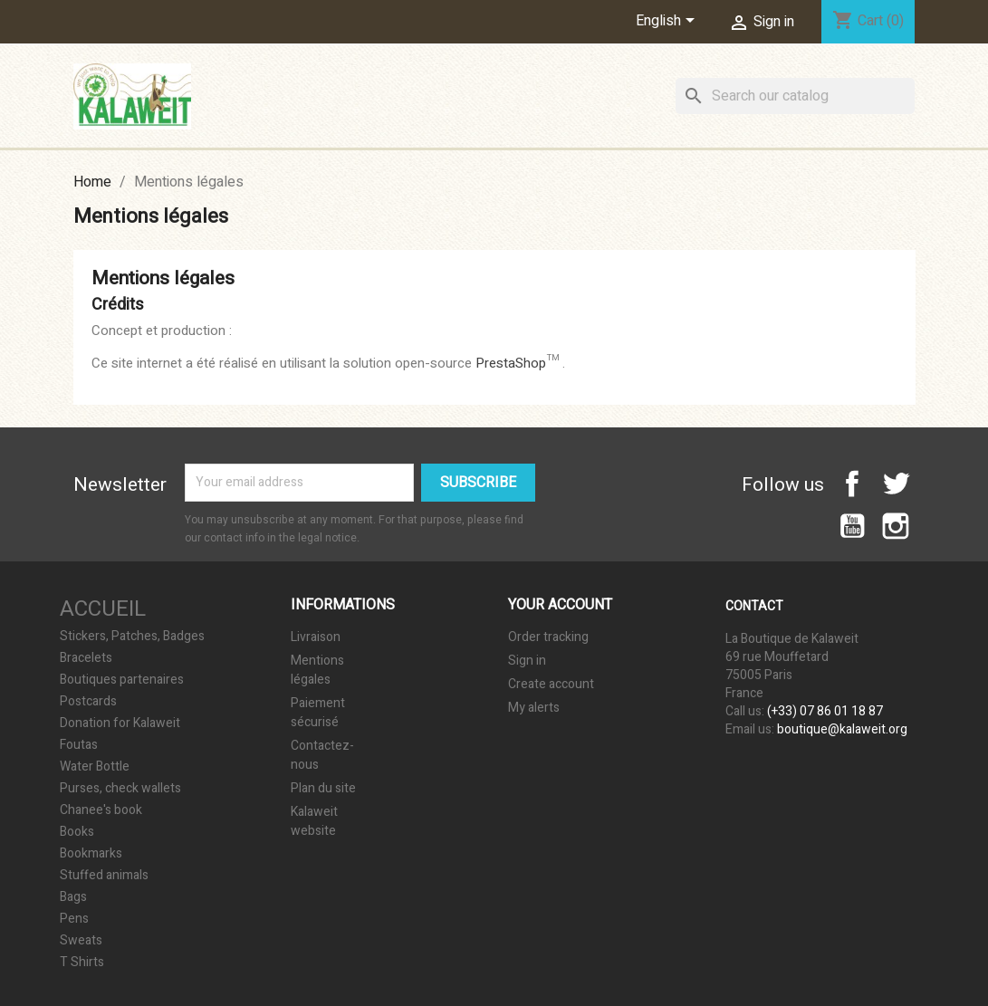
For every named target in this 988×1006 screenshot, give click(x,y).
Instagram (896, 526)
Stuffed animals (104, 875)
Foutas (79, 745)
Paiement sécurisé (318, 713)
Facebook (852, 483)
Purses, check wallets (120, 788)
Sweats (81, 940)
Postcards (88, 701)
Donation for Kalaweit (120, 723)
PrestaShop (510, 363)
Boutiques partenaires (122, 680)
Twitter (896, 483)
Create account (551, 684)
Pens (74, 919)
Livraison (316, 637)
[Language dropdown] (668, 21)
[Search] (795, 96)
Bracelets (86, 658)
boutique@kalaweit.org (842, 729)
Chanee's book (101, 810)
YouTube (852, 526)
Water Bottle (94, 767)
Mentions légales (317, 670)
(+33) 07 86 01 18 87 (825, 711)
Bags (73, 897)
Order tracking (548, 637)
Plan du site (323, 788)
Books (77, 832)
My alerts (534, 707)
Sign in (527, 660)
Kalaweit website (314, 821)
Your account (560, 605)
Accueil (103, 609)
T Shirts (82, 962)
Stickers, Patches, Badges (132, 636)
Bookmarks (91, 854)
